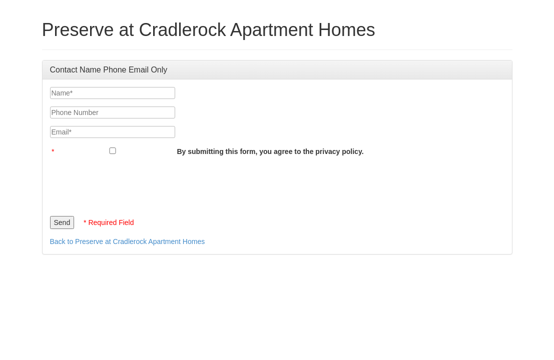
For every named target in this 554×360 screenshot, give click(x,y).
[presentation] (126, 183)
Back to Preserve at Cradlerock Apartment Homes (127, 242)
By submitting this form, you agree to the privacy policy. (270, 152)
